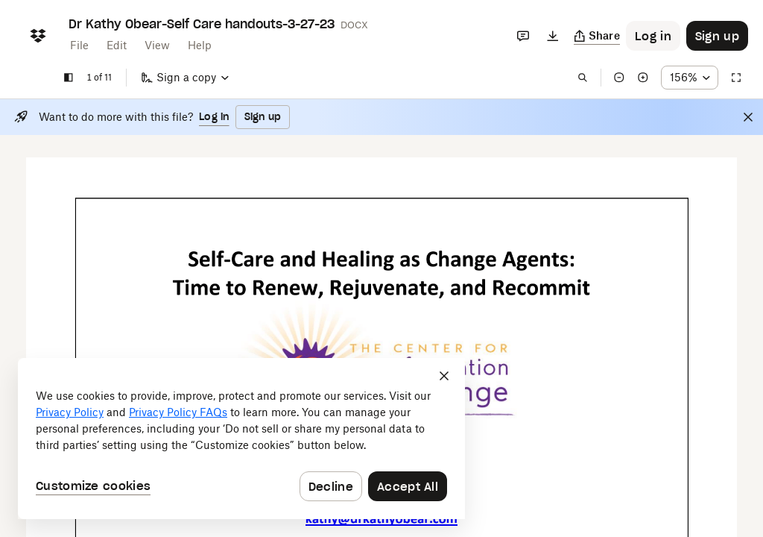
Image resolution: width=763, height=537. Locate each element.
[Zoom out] (619, 78)
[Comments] (523, 36)
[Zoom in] (643, 78)
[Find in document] (583, 78)
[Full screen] (736, 78)
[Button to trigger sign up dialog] (717, 36)
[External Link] (381, 520)
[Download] (553, 36)
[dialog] (241, 438)
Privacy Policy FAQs (178, 412)
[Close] (748, 117)
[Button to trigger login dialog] (653, 36)
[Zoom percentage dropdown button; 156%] (689, 78)
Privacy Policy (70, 412)
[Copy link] (597, 36)
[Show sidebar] (68, 78)
